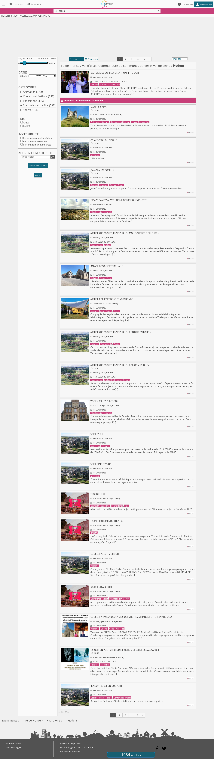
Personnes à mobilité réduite (37, 138)
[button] (37, 167)
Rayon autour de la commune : (34, 58)
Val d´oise (89, 66)
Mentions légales (14, 747)
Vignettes (91, 59)
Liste (74, 59)
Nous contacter (13, 743)
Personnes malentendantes (37, 145)
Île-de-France (70, 66)
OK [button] (52, 157)
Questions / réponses (70, 743)
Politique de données (69, 751)
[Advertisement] (107, 36)
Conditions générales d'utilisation (76, 747)
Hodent (72, 720)
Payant (26, 126)
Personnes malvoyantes (35, 141)
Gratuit (26, 123)
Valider (38, 176)
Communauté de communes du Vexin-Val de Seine (134, 66)
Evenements (9, 720)
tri (171, 59)
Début (22, 76)
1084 (131, 754)
